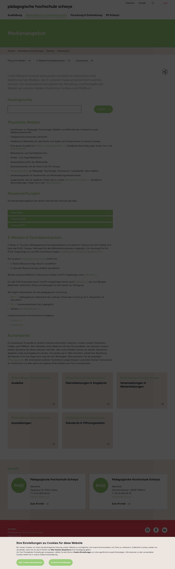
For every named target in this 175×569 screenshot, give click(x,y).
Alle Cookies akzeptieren (30, 562)
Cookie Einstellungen (61, 562)
